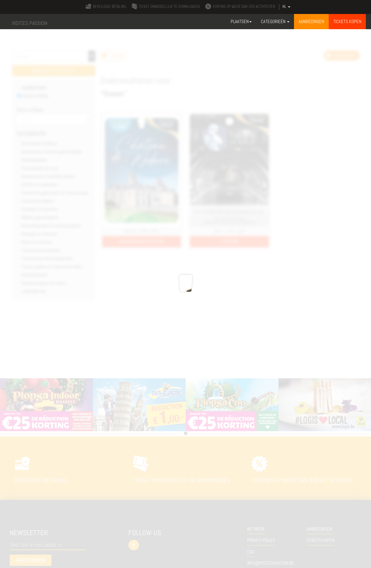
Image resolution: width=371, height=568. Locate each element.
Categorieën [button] (275, 21)
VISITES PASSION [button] (29, 22)
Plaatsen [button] (241, 21)
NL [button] (286, 6)
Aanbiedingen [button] (311, 21)
